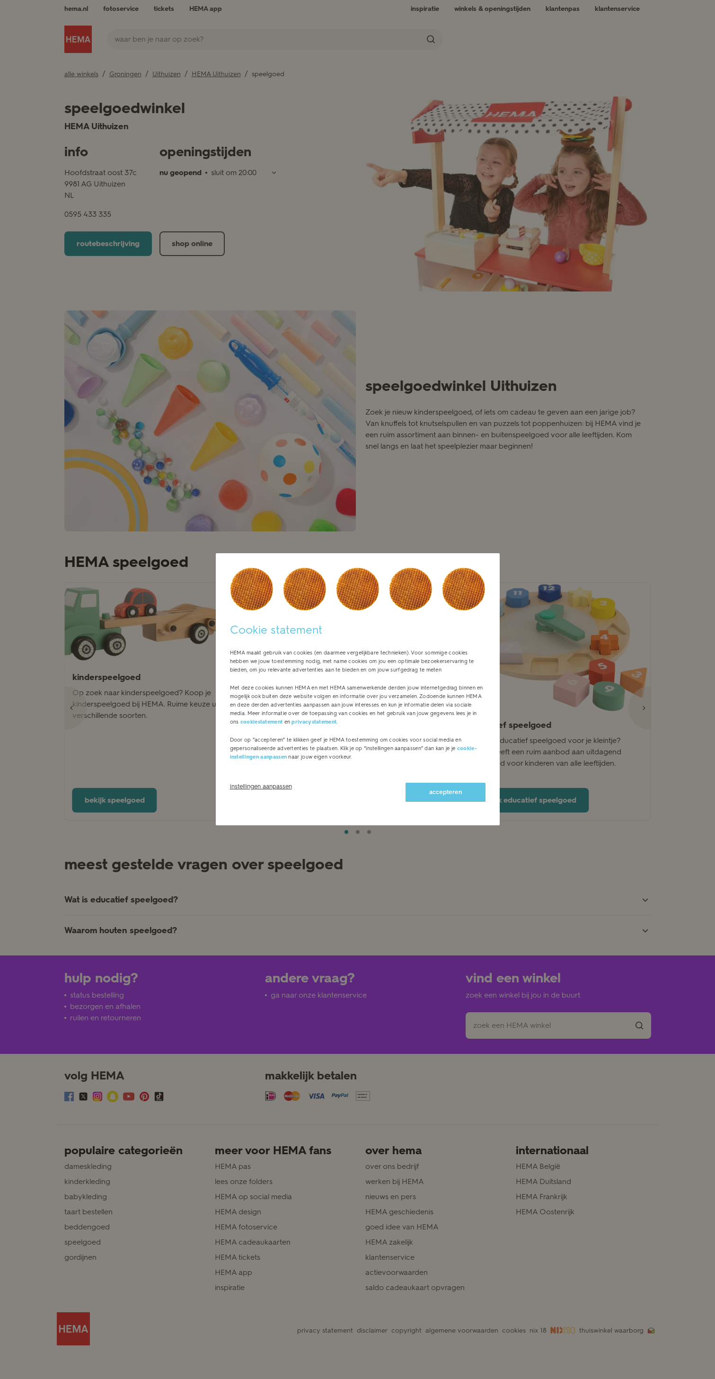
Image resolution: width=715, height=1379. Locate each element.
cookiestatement (261, 722)
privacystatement (313, 722)
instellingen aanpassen (261, 786)
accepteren (445, 792)
